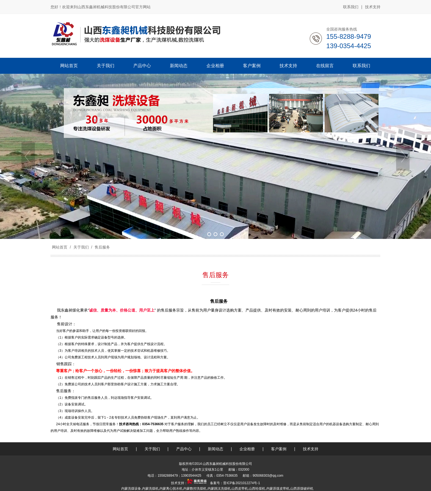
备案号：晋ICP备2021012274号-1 (234, 483)
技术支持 (372, 7)
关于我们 (81, 247)
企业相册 (247, 449)
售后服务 (101, 247)
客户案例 (278, 449)
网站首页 (59, 247)
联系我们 (350, 7)
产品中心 (184, 449)
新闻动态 (215, 449)
